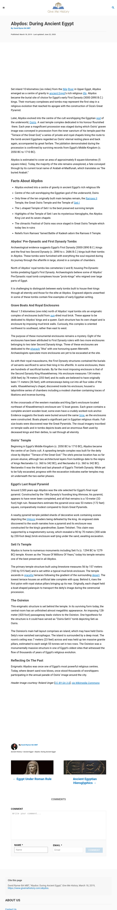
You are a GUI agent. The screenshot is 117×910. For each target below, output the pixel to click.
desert (96, 575)
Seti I (77, 202)
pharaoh (35, 348)
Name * (18, 849)
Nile (65, 89)
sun (52, 315)
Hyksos (31, 519)
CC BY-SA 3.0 (62, 682)
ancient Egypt (57, 93)
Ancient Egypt (28, 752)
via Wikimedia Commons (86, 682)
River (71, 89)
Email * (57, 849)
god (98, 118)
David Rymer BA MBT (22, 28)
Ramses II (91, 198)
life (85, 93)
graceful (28, 575)
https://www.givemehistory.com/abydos (28, 892)
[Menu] (4, 8)
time (81, 415)
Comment (17, 809)
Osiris (33, 122)
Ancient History (16, 752)
